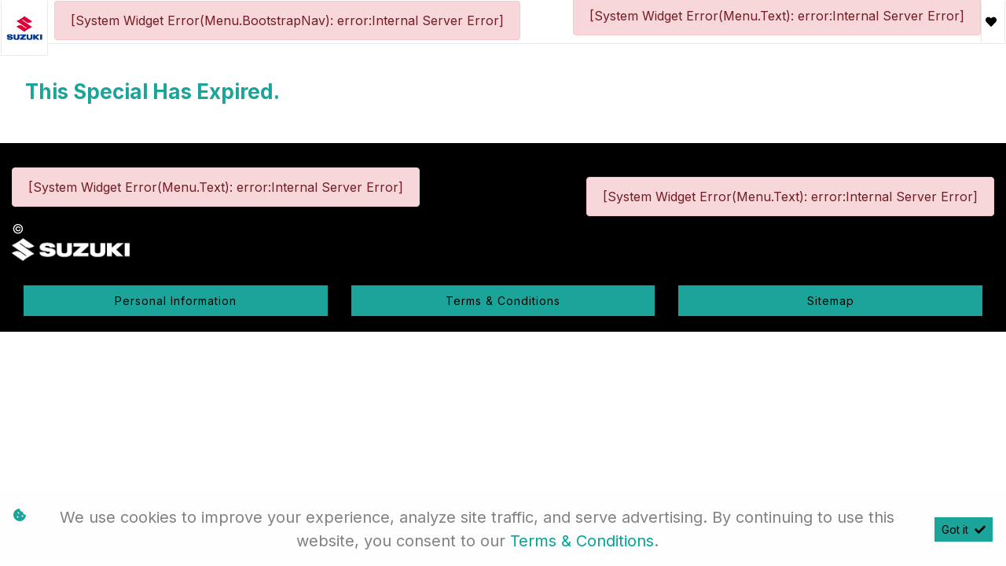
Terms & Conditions (503, 300)
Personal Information (176, 300)
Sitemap (830, 300)
